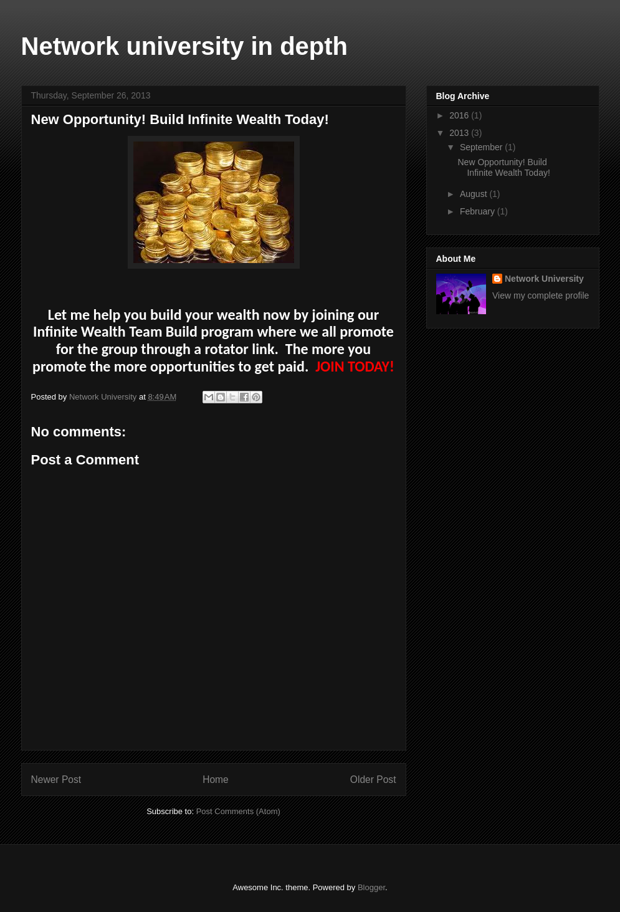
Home (216, 779)
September (482, 147)
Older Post (373, 779)
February (478, 211)
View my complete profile (540, 295)
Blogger (371, 887)
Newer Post (56, 779)
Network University (544, 279)
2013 (460, 133)
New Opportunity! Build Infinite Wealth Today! (503, 167)
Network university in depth (184, 46)
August (474, 194)
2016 (460, 115)
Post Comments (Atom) (238, 811)
